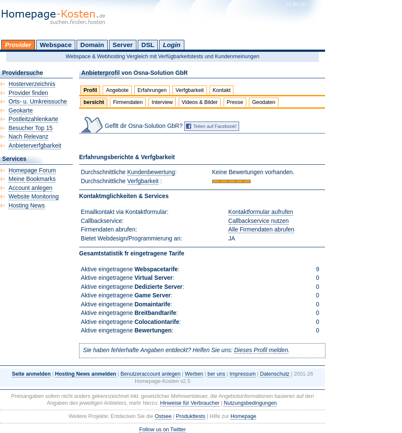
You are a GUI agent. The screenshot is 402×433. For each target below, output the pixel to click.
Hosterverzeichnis (32, 84)
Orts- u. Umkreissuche (38, 101)
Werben (194, 374)
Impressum (243, 374)
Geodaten (263, 102)
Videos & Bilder (200, 102)
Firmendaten (127, 102)
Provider (18, 44)
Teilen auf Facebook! (215, 126)
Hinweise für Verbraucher (189, 403)
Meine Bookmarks (32, 179)
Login (171, 44)
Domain (92, 44)
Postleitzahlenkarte (33, 119)
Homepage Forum (32, 170)
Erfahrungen (151, 90)
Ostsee (163, 416)
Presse (235, 102)
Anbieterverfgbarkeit (35, 145)
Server (122, 44)
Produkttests (190, 416)
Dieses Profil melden (261, 350)
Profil (90, 90)
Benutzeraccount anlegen (150, 374)
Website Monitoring (34, 196)
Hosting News (27, 205)
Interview (162, 102)
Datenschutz (275, 374)
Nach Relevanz (28, 136)
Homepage (244, 416)
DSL (148, 44)
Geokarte (21, 110)
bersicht (93, 102)
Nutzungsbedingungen (250, 403)
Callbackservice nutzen (258, 221)
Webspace (56, 44)
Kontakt (222, 90)
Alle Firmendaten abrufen (261, 229)
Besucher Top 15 (31, 128)
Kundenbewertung (151, 172)
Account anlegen (30, 188)
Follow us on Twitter (162, 430)
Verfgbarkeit (189, 90)
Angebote (117, 90)
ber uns (216, 374)
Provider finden (28, 93)
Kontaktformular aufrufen (260, 212)
